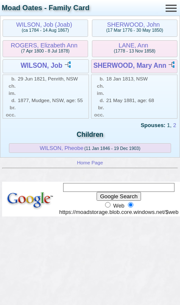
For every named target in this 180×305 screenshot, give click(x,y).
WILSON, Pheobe (61, 148)
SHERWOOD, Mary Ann (129, 65)
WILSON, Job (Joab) (44, 24)
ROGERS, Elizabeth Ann (44, 45)
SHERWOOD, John (133, 24)
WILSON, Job (42, 65)
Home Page (90, 162)
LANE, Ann (133, 45)
